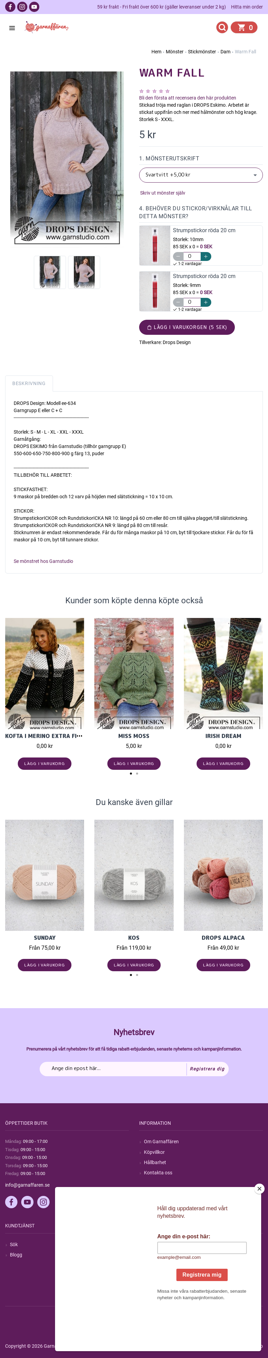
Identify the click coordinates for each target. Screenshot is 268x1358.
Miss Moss (133, 736)
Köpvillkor (154, 1152)
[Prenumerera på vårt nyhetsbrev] (134, 1069)
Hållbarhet (155, 1162)
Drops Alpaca (223, 937)
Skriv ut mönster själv (162, 193)
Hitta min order (247, 7)
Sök (14, 1244)
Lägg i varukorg (44, 763)
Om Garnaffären (161, 1141)
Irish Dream (223, 736)
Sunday (45, 937)
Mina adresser (159, 1265)
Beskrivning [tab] (29, 383)
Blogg (16, 1254)
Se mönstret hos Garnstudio (43, 561)
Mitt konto (155, 1244)
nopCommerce (173, 1346)
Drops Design (177, 342)
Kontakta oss (158, 1172)
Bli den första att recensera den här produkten (187, 98)
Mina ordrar (156, 1254)
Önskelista (155, 1286)
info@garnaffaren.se (27, 1185)
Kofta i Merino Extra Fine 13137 (54, 736)
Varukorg (154, 1275)
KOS (133, 937)
